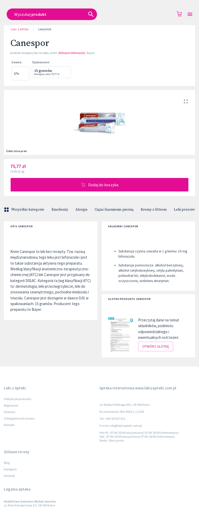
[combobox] (94, 14)
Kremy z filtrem (154, 209)
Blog (7, 463)
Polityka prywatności (17, 399)
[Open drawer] (190, 14)
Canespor (44, 29)
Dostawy (10, 412)
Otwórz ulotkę (155, 346)
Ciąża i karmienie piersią (114, 209)
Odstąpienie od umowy (19, 418)
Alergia (81, 209)
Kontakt (9, 425)
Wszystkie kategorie (24, 209)
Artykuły (9, 476)
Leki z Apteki (20, 29)
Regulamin (11, 405)
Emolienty (59, 209)
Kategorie (10, 469)
